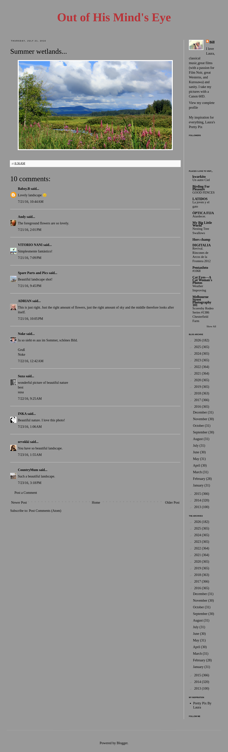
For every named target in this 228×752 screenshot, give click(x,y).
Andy (22, 217)
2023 (198, 360)
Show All (211, 326)
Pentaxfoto (200, 267)
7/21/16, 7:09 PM (29, 258)
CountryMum (28, 470)
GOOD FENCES (203, 192)
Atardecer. (199, 216)
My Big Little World (202, 224)
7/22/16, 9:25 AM (30, 398)
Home (96, 502)
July (196, 445)
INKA (22, 414)
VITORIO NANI (30, 245)
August (198, 439)
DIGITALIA (201, 245)
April (197, 465)
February (199, 479)
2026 (198, 340)
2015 (198, 493)
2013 (198, 507)
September (200, 432)
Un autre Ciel (201, 180)
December (200, 412)
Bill (212, 42)
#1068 (196, 271)
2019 (198, 387)
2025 (198, 347)
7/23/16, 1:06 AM (30, 426)
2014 (198, 500)
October (199, 425)
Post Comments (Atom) (45, 511)
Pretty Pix (195, 127)
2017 (198, 400)
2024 (198, 353)
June (196, 452)
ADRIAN (24, 301)
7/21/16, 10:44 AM (30, 201)
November (200, 419)
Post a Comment (25, 492)
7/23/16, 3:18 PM (29, 483)
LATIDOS (200, 199)
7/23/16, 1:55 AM (30, 455)
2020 (198, 380)
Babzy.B (24, 189)
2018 (198, 393)
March (198, 472)
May (196, 459)
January (198, 485)
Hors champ (201, 239)
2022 (198, 367)
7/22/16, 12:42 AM (30, 361)
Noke (21, 334)
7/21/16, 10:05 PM (30, 318)
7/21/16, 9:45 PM (29, 286)
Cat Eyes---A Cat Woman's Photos (202, 280)
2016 (198, 406)
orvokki (23, 442)
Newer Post (19, 502)
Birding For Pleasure (201, 188)
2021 (198, 373)
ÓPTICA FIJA (203, 213)
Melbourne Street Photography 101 (201, 301)
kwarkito (199, 176)
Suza (21, 376)
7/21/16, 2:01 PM (29, 230)
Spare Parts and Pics (33, 273)
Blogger (122, 743)
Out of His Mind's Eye (114, 17)
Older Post (172, 502)
